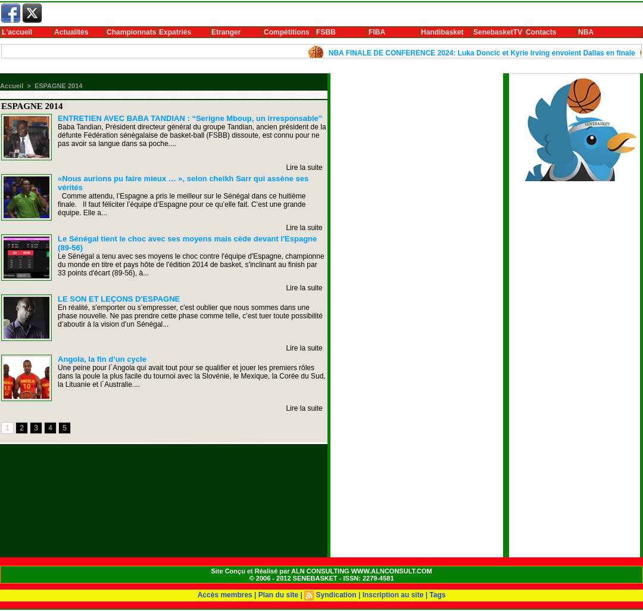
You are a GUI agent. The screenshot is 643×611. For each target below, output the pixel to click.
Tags (437, 595)
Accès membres (225, 595)
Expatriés (175, 32)
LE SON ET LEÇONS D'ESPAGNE (119, 298)
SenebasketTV (497, 32)
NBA (586, 32)
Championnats (131, 32)
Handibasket (442, 32)
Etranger (226, 32)
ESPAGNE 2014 (59, 85)
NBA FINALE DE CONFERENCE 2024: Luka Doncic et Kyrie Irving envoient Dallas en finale (485, 53)
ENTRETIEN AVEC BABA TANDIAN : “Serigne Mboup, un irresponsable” (190, 118)
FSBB (326, 32)
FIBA (377, 32)
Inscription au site (393, 595)
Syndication (336, 595)
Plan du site (278, 595)
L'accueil (17, 32)
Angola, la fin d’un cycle (102, 359)
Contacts (541, 32)
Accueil (11, 85)
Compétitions (287, 32)
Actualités (71, 32)
